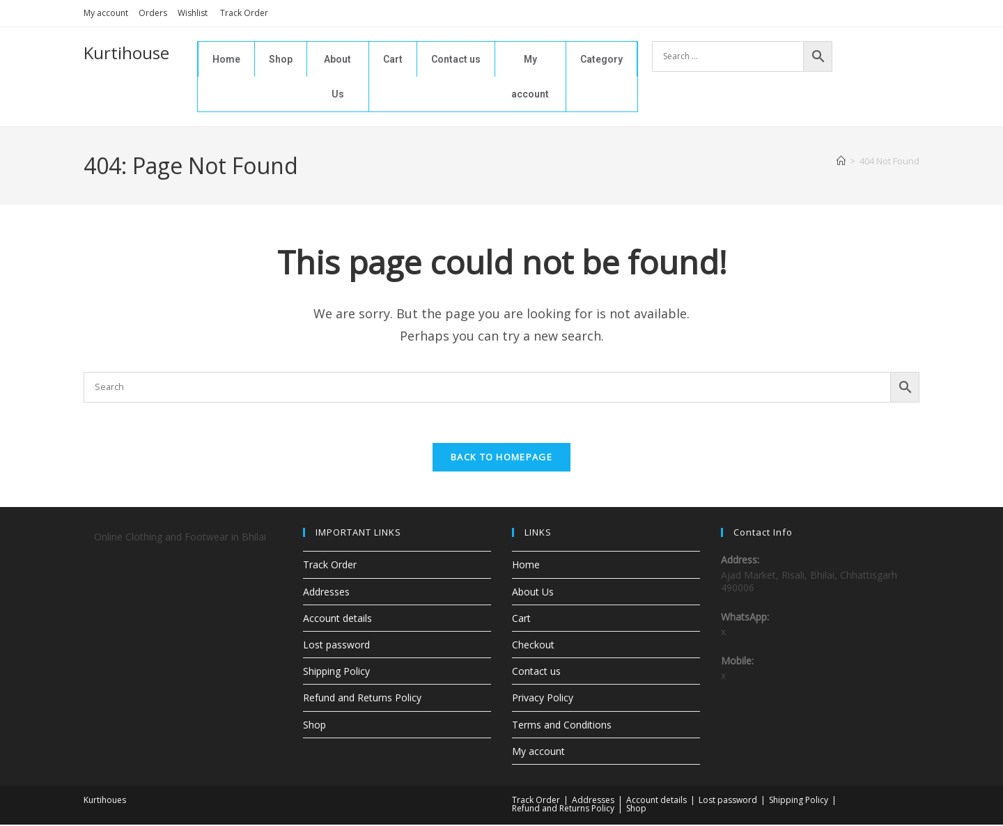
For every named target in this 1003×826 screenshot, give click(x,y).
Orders (153, 13)
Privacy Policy (542, 699)
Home (226, 59)
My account (106, 13)
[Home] (841, 161)
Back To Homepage (501, 459)
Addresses (326, 593)
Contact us (456, 59)
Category (601, 59)
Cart (393, 59)
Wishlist (194, 13)
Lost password (336, 646)
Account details (337, 619)
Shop (281, 59)
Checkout (533, 646)
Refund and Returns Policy (362, 699)
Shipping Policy (336, 672)
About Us (337, 77)
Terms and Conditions (562, 726)
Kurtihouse (126, 52)
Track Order (244, 13)
